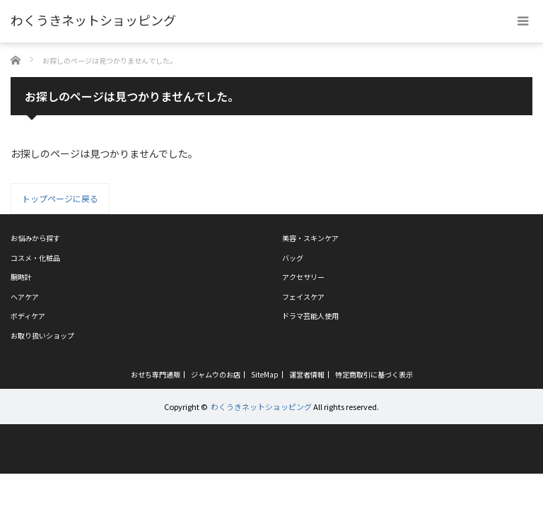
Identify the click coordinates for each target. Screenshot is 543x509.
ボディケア (28, 315)
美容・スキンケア (310, 238)
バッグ (292, 257)
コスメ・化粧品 (35, 257)
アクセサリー (303, 276)
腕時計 (21, 276)
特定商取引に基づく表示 (374, 374)
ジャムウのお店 (215, 374)
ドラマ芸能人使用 (310, 315)
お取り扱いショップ (42, 335)
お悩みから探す (35, 238)
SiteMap (265, 374)
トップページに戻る (60, 198)
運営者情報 (307, 374)
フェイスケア (303, 296)
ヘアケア (25, 296)
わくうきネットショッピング (261, 406)
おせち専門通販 (155, 374)
